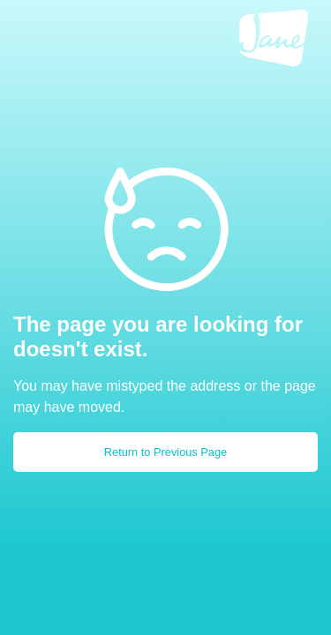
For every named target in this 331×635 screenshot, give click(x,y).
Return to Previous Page (165, 452)
